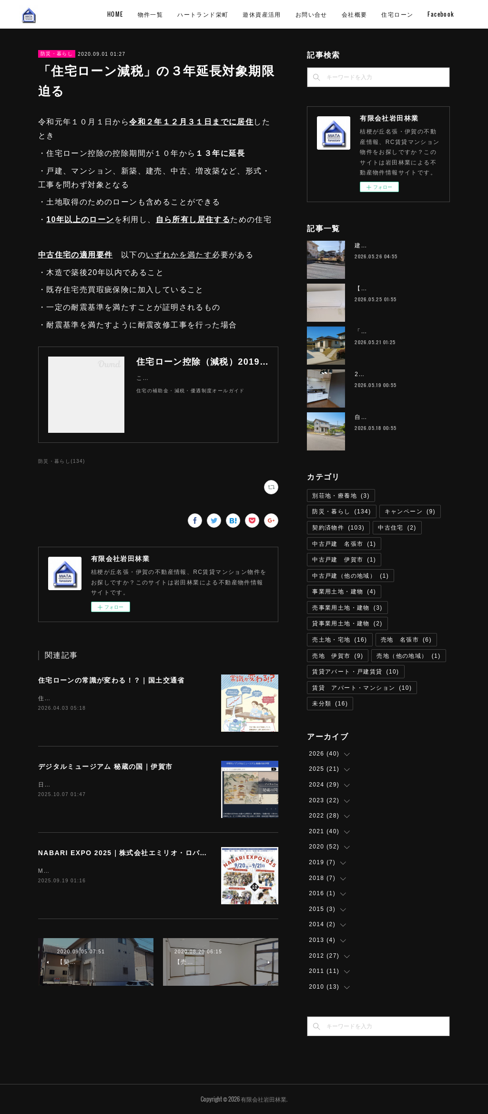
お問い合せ (376, 14)
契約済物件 (338, 527)
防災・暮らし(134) (61, 461)
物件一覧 (215, 14)
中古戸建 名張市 (344, 544)
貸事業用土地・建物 (347, 623)
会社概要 (419, 14)
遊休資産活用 (326, 14)
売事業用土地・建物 (347, 607)
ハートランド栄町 (267, 14)
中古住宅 (397, 527)
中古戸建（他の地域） (350, 575)
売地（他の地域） (408, 656)
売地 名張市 (406, 639)
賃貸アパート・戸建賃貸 (355, 671)
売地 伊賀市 (337, 656)
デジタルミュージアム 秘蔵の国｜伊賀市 (105, 766)
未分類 (330, 703)
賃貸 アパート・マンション (362, 688)
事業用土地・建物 (344, 591)
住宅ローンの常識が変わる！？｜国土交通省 (111, 680)
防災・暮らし (57, 53)
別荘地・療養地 (341, 495)
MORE (454, 14)
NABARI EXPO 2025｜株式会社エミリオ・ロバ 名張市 (133, 853)
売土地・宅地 (339, 639)
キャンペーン (410, 511)
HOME (180, 14)
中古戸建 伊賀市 (344, 559)
